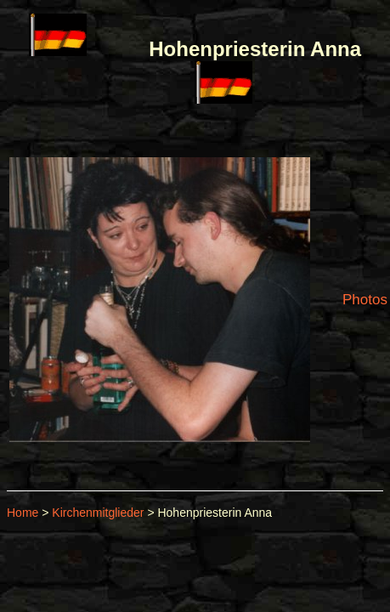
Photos (364, 300)
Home (22, 512)
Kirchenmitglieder (98, 512)
